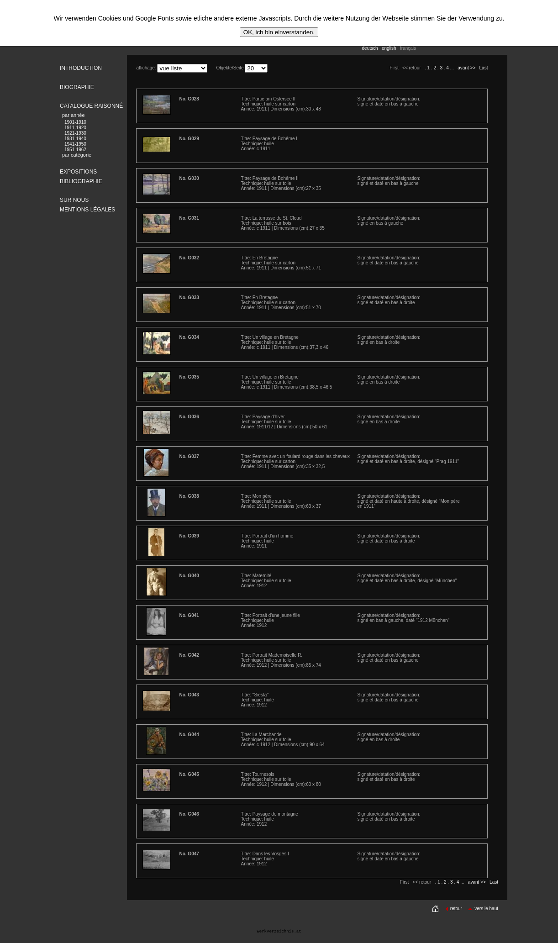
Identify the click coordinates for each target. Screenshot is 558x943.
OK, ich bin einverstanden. (279, 32)
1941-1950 (75, 144)
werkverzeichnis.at (279, 931)
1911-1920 (75, 127)
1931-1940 (75, 138)
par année (73, 115)
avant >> (466, 67)
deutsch (370, 48)
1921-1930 (75, 133)
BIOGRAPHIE (77, 87)
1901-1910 (75, 122)
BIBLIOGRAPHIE (81, 181)
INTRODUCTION (81, 68)
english (389, 48)
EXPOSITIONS (78, 172)
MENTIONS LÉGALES (87, 209)
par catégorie (76, 155)
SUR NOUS (74, 200)
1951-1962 (75, 149)
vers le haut (483, 908)
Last (483, 67)
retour (453, 908)
